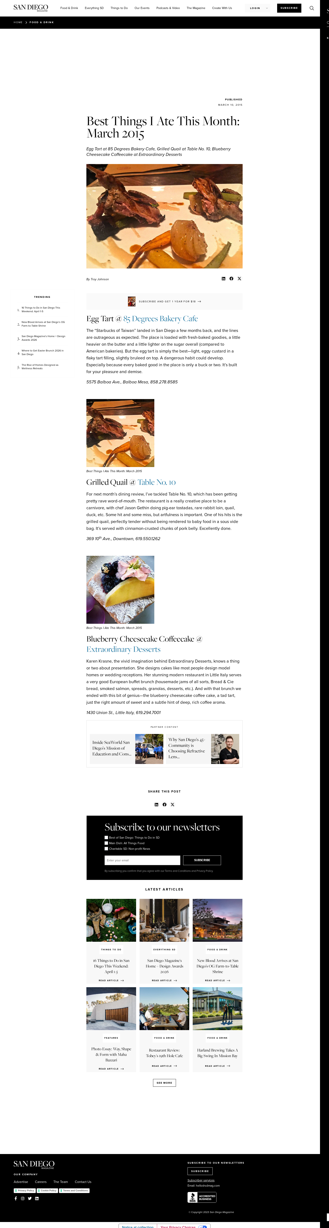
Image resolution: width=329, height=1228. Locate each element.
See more (164, 1083)
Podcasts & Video (168, 8)
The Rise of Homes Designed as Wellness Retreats (40, 367)
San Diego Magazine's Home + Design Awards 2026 (43, 338)
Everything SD (94, 8)
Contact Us (83, 1182)
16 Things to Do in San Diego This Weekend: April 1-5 (41, 309)
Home (18, 22)
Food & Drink (69, 8)
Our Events (142, 8)
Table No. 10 (156, 482)
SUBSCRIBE (202, 860)
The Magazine (196, 8)
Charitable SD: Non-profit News (127, 848)
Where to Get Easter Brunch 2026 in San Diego (43, 352)
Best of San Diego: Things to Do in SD (131, 837)
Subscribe (289, 8)
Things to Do (119, 8)
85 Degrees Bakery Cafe (160, 318)
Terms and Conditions (75, 1190)
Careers (41, 1182)
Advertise (21, 1182)
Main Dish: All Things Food (124, 843)
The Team (60, 1182)
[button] (223, 278)
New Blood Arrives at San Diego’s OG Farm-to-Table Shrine (43, 324)
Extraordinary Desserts (123, 649)
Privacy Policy (26, 1190)
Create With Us (222, 8)
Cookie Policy (48, 1190)
